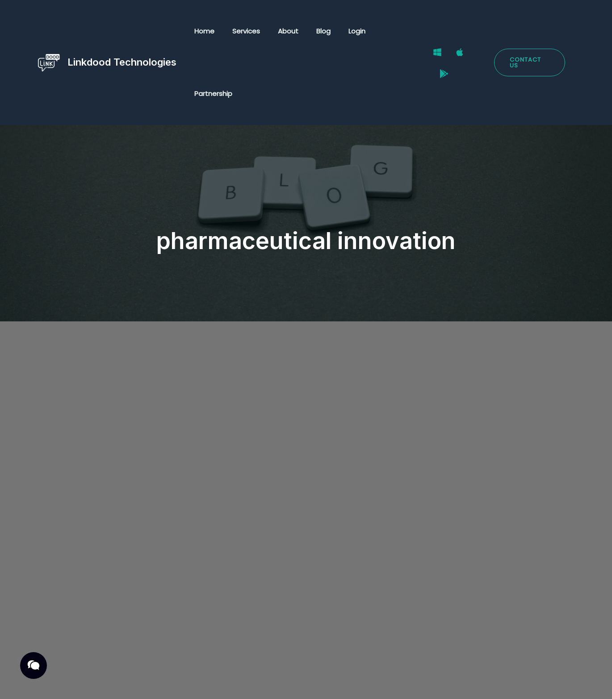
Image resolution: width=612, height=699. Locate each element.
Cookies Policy (218, 682)
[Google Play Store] (478, 31)
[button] (528, 31)
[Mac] (456, 31)
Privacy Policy (75, 682)
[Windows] (434, 31)
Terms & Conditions (146, 682)
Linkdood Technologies (121, 31)
